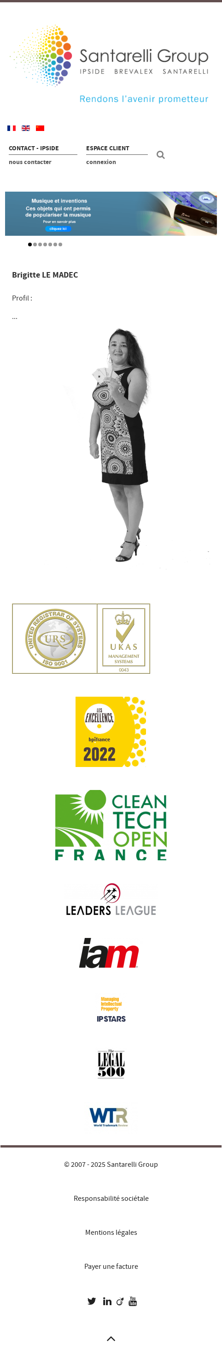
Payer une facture (111, 1266)
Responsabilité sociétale (111, 1198)
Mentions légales (111, 1232)
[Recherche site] (162, 155)
